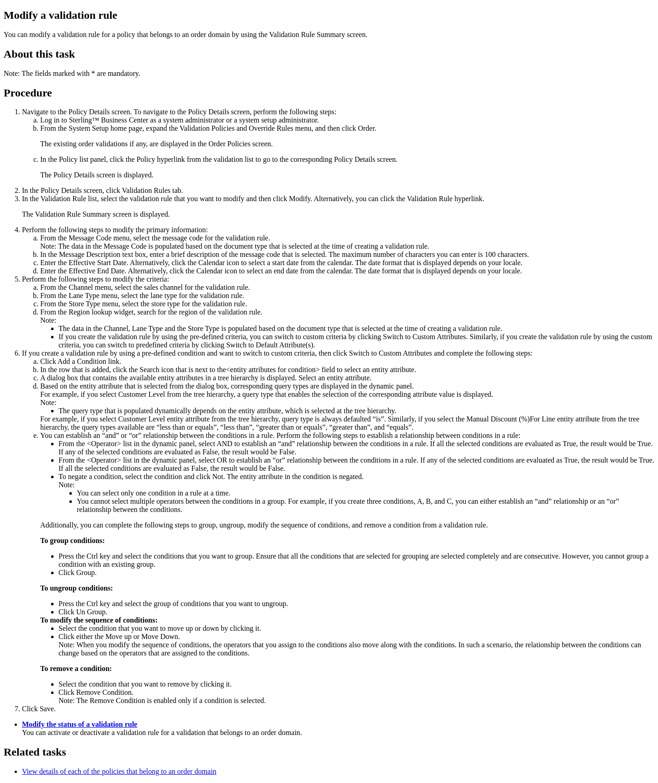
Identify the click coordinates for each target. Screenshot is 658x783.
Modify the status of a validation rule (79, 724)
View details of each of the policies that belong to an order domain (119, 771)
